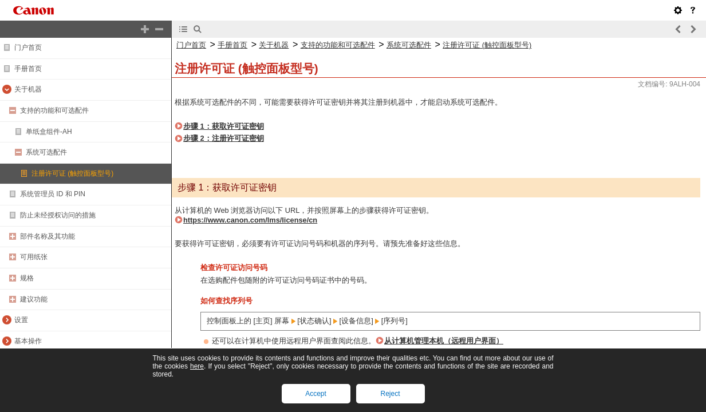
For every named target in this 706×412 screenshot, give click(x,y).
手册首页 (28, 69)
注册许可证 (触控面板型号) (72, 173)
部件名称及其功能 (47, 236)
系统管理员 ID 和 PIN (52, 194)
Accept (315, 394)
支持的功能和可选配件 (54, 110)
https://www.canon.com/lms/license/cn (250, 220)
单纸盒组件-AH (49, 132)
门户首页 (28, 47)
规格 (27, 278)
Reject (390, 394)
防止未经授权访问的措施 (58, 215)
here (197, 366)
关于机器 (28, 89)
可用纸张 (34, 257)
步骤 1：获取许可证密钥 (223, 126)
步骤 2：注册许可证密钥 (223, 138)
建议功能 (34, 299)
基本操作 (28, 341)
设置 (21, 320)
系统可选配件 (46, 152)
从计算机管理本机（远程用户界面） (443, 340)
